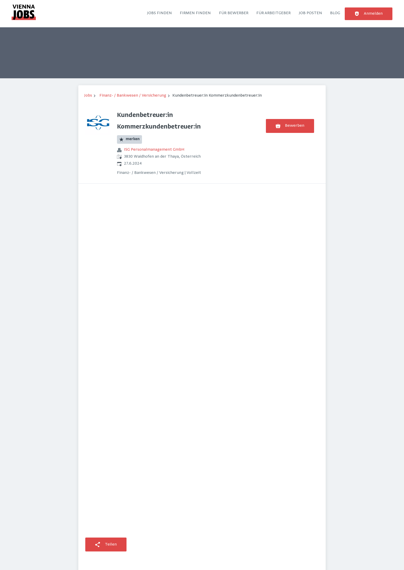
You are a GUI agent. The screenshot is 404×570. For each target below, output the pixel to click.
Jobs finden (159, 13)
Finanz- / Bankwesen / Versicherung (132, 95)
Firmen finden (195, 13)
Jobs (88, 95)
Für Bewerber (233, 13)
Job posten (310, 13)
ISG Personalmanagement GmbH (154, 149)
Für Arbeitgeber (273, 13)
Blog (335, 13)
